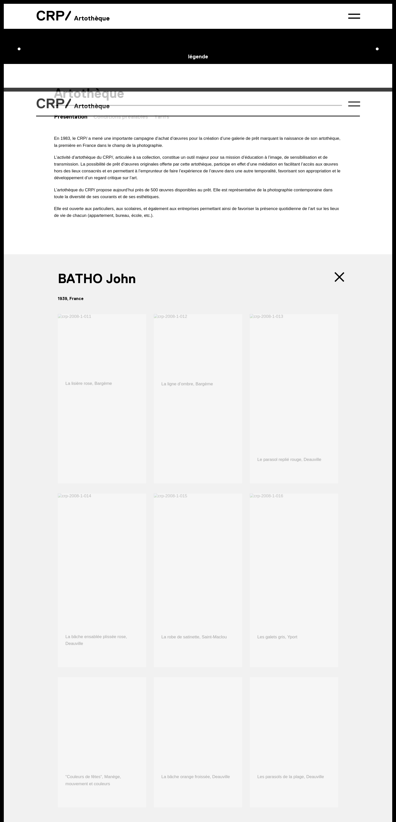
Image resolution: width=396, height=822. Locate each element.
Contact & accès (71, 786)
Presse (103, 786)
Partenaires (131, 786)
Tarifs (161, 19)
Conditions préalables (120, 19)
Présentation (70, 19)
